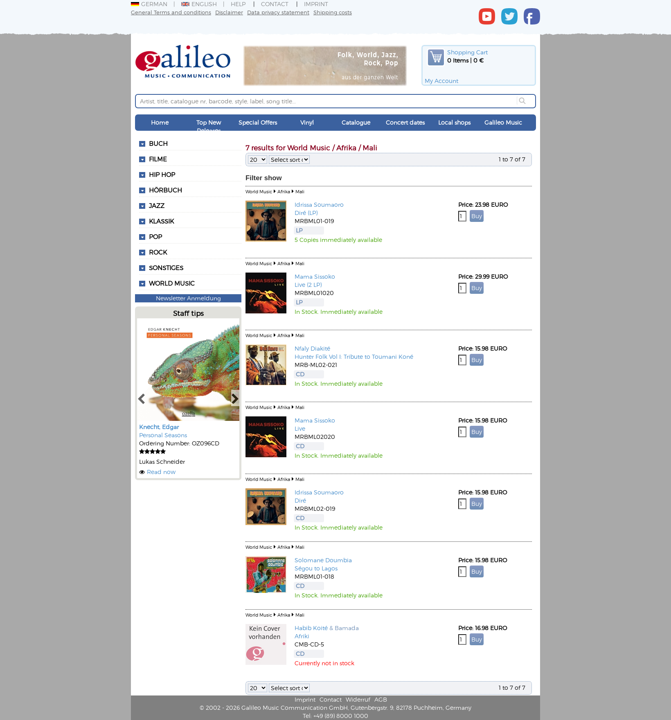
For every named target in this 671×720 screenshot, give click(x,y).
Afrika (283, 191)
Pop (155, 236)
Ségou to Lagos (316, 568)
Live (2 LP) (308, 284)
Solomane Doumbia (323, 560)
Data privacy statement (278, 12)
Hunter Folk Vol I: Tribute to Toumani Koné (354, 356)
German (149, 3)
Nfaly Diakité (312, 348)
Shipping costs (332, 12)
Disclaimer (229, 12)
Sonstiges (166, 267)
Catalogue (356, 122)
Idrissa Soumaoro (319, 204)
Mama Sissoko (315, 276)
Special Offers (258, 122)
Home (160, 122)
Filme (158, 159)
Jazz (156, 205)
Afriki (302, 636)
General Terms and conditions (171, 12)
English (199, 3)
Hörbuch (165, 190)
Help (238, 3)
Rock (158, 252)
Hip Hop (162, 174)
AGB (380, 699)
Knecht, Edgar (159, 426)
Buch (158, 143)
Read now (161, 471)
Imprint (316, 3)
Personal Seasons (163, 435)
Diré (300, 500)
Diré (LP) (306, 212)
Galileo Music (503, 122)
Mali (299, 191)
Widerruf (358, 699)
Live (300, 428)
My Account (441, 80)
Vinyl (307, 122)
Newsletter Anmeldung (188, 298)
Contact (274, 3)
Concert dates (405, 122)
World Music (172, 283)
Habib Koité (311, 627)
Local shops (454, 122)
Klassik (161, 221)
